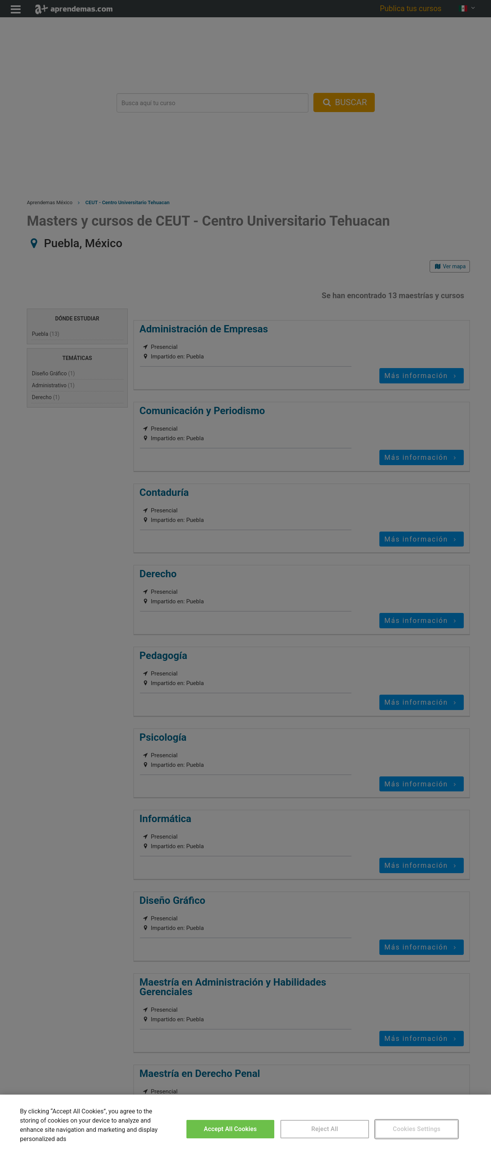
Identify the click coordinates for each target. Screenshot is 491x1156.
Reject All (324, 1129)
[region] (245, 1125)
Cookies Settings (416, 1129)
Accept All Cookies (230, 1129)
